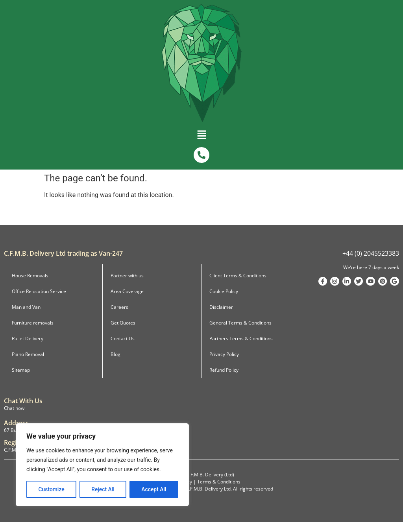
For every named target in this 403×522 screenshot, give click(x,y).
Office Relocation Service (39, 291)
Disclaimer (221, 307)
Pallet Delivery (27, 338)
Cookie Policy (223, 291)
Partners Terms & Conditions (241, 338)
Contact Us (123, 338)
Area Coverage (127, 291)
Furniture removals (33, 322)
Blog (115, 354)
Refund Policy (223, 370)
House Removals (30, 275)
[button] (201, 136)
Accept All (153, 489)
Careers (119, 307)
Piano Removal (28, 354)
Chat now (14, 408)
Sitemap (21, 370)
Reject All (103, 489)
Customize (51, 489)
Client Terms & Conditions (237, 275)
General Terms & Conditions (240, 322)
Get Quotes (123, 322)
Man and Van (26, 307)
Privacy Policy (224, 354)
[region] (102, 465)
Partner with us (127, 275)
